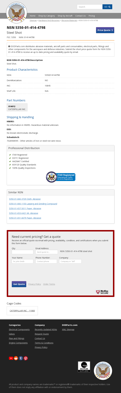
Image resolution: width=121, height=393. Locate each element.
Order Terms (49, 284)
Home (32, 15)
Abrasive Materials (69, 20)
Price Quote (105, 30)
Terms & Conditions (44, 342)
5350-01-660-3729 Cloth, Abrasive (25, 199)
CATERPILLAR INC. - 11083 (22, 310)
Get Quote (19, 284)
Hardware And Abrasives (49, 20)
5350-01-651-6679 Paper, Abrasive (25, 218)
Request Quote (42, 334)
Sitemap (33, 20)
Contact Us (80, 15)
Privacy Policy (34, 284)
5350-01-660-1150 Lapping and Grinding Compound (33, 203)
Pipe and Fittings (16, 338)
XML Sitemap (68, 329)
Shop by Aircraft (65, 15)
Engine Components (18, 342)
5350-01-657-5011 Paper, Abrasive (25, 208)
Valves (12, 334)
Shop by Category (46, 15)
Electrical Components (19, 329)
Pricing (92, 15)
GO (107, 6)
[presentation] (33, 273)
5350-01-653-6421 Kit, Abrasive (23, 213)
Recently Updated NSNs (46, 329)
